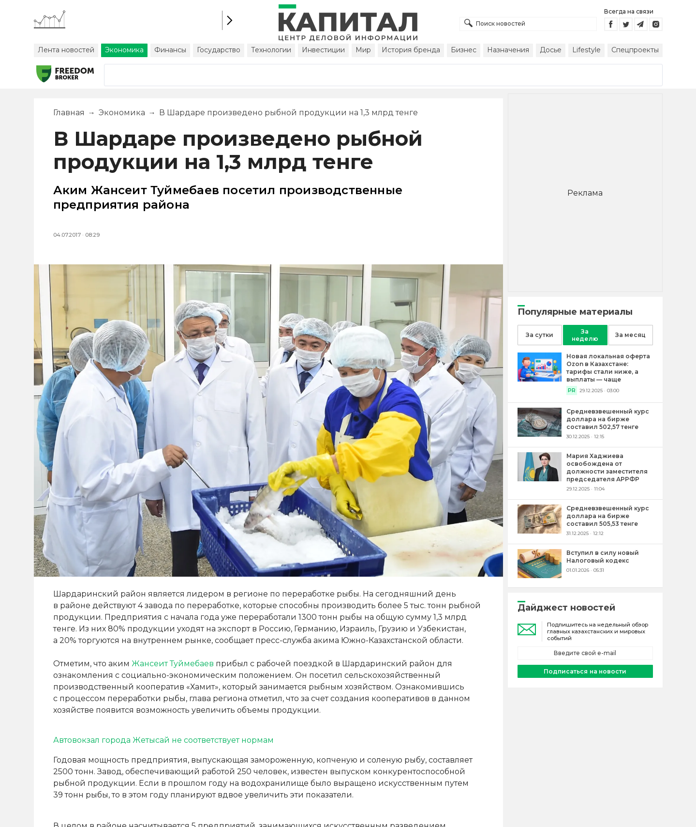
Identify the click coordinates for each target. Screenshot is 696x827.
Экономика (124, 50)
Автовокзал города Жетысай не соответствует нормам (163, 740)
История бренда (411, 50)
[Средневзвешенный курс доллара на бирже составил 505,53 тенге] (540, 531)
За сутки (539, 334)
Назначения (508, 50)
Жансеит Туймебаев (173, 663)
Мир (363, 50)
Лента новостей (66, 50)
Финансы (170, 50)
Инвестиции (323, 50)
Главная (69, 112)
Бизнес (463, 50)
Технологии (271, 50)
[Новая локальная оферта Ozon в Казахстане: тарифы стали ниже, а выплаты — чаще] (540, 378)
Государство (218, 50)
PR (572, 390)
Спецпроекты (635, 50)
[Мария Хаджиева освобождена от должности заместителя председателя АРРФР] (540, 478)
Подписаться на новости (585, 671)
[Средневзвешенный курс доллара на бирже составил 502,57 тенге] (540, 434)
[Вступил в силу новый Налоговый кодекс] (540, 575)
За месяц (630, 334)
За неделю (585, 335)
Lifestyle (586, 50)
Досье (551, 50)
